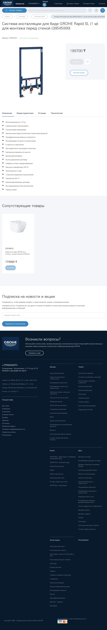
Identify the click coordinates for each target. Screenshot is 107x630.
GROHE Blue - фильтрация (58, 485)
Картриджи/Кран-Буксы (57, 598)
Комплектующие (83, 398)
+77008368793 (9, 365)
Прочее (52, 594)
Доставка (5, 406)
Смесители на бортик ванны (59, 398)
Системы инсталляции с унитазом (89, 377)
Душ (80, 451)
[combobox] (57, 10)
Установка (6, 423)
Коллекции (22, 16)
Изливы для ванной (56, 401)
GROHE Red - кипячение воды (59, 462)
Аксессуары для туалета (58, 550)
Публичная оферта (8, 426)
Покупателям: (7, 400)
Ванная (53, 367)
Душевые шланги (84, 510)
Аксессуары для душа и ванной (88, 525)
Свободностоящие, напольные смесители (60, 393)
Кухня (52, 451)
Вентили (52, 430)
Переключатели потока (86, 496)
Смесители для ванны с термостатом (57, 378)
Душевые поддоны (84, 514)
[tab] (8, 113)
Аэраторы (53, 563)
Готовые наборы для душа (86, 529)
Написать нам (34, 353)
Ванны (52, 417)
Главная (7, 16)
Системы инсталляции (85, 373)
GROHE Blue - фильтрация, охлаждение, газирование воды (63, 457)
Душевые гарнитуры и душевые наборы (88, 465)
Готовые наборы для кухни (58, 481)
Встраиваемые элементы (58, 590)
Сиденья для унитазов (85, 409)
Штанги (80, 517)
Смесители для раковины (58, 405)
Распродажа (6, 435)
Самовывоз (6, 409)
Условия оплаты (8, 414)
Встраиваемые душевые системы (89, 460)
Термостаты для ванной (57, 421)
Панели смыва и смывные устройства (86, 382)
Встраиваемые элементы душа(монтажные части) (86, 501)
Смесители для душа (85, 478)
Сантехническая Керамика (58, 413)
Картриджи (53, 606)
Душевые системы (84, 457)
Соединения (54, 579)
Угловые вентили (55, 567)
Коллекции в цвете (39, 16)
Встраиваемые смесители (58, 383)
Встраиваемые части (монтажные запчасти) (61, 425)
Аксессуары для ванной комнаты (60, 434)
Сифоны (52, 571)
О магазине (6, 411)
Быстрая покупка (79, 73)
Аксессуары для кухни (57, 478)
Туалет (81, 367)
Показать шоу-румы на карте (14, 371)
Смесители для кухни (57, 466)
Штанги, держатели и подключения (90, 506)
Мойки (52, 470)
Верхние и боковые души (86, 474)
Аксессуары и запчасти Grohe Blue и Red (62, 555)
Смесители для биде (85, 386)
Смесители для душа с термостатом (85, 482)
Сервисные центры (9, 432)
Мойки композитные (56, 474)
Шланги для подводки (57, 583)
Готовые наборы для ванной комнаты (59, 438)
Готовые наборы (83, 402)
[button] (33, 3)
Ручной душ (82, 521)
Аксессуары (82, 394)
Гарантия (5, 420)
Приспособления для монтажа (60, 586)
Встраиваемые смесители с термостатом (59, 387)
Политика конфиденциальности (13, 429)
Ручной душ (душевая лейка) (87, 470)
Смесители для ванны (57, 373)
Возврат (5, 417)
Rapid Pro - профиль (56, 602)
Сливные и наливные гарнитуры (60, 575)
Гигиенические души (85, 390)
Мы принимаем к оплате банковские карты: (72, 619)
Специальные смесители (58, 409)
